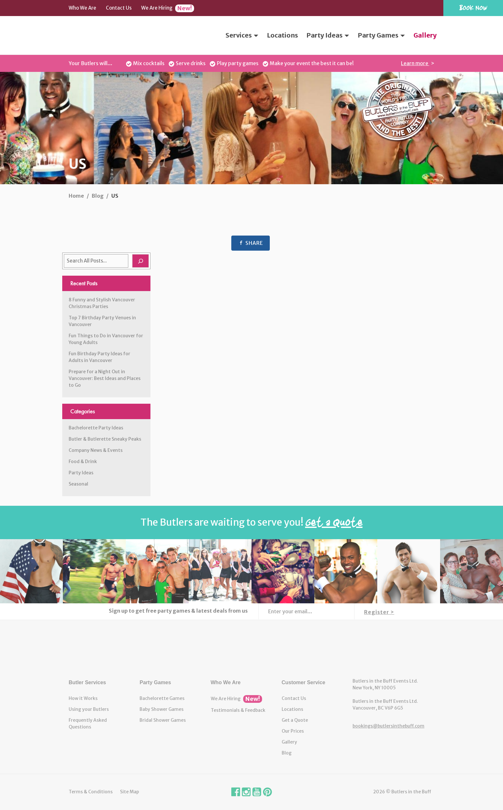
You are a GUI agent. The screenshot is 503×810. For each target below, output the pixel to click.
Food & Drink (83, 461)
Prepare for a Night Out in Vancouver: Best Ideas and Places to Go (105, 378)
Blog (287, 753)
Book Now (473, 7)
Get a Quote (295, 720)
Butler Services (87, 682)
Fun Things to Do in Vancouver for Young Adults (106, 339)
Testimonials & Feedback (238, 710)
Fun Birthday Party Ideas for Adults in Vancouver (99, 357)
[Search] (140, 261)
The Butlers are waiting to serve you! (251, 522)
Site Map (129, 792)
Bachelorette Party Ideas (96, 428)
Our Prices (293, 731)
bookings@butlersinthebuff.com (388, 726)
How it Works (83, 698)
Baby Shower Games (161, 709)
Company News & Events (96, 450)
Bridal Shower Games (163, 720)
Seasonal (78, 484)
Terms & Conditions (91, 792)
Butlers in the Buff (251, 649)
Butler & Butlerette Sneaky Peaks (105, 439)
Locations (282, 35)
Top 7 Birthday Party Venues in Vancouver (102, 321)
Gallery (425, 35)
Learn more (415, 63)
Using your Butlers (89, 709)
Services (242, 35)
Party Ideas (327, 35)
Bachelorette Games (162, 698)
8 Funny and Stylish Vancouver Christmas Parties (102, 303)
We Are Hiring (167, 8)
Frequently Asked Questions (88, 723)
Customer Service (303, 682)
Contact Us (119, 8)
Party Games (381, 35)
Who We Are (82, 8)
